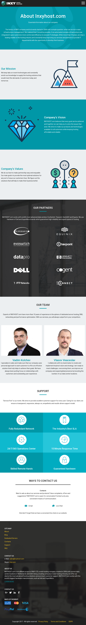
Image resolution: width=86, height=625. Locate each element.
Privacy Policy (43, 621)
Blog (6, 535)
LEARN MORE (9, 582)
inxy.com (13, 562)
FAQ (5, 548)
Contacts (7, 541)
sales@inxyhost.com (17, 559)
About (6, 531)
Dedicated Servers (10, 538)
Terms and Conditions (58, 621)
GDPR (71, 621)
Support (7, 545)
